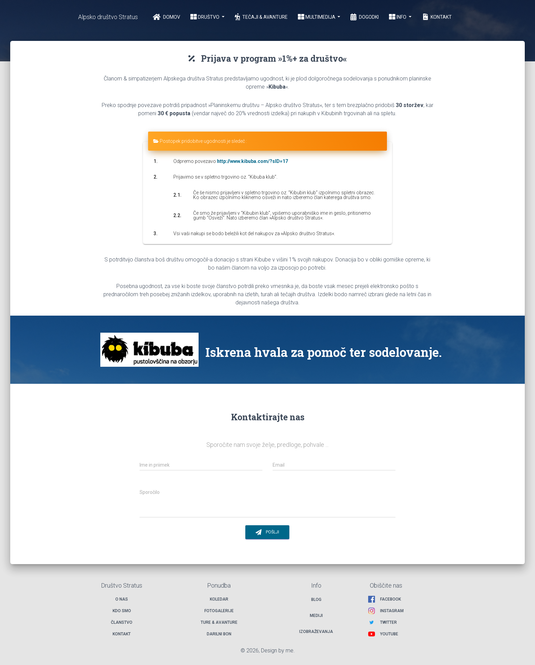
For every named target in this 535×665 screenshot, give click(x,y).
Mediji (316, 615)
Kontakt (437, 17)
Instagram (392, 610)
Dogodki (364, 17)
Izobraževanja (316, 631)
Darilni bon (219, 634)
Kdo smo (122, 610)
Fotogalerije (219, 610)
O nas (121, 599)
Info (398, 17)
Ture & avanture (219, 622)
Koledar (219, 599)
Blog (316, 599)
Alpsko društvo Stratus (108, 16)
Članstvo (121, 622)
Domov (166, 17)
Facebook (390, 599)
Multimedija (317, 17)
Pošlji (267, 532)
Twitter (388, 622)
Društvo (205, 17)
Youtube (389, 634)
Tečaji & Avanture (261, 17)
